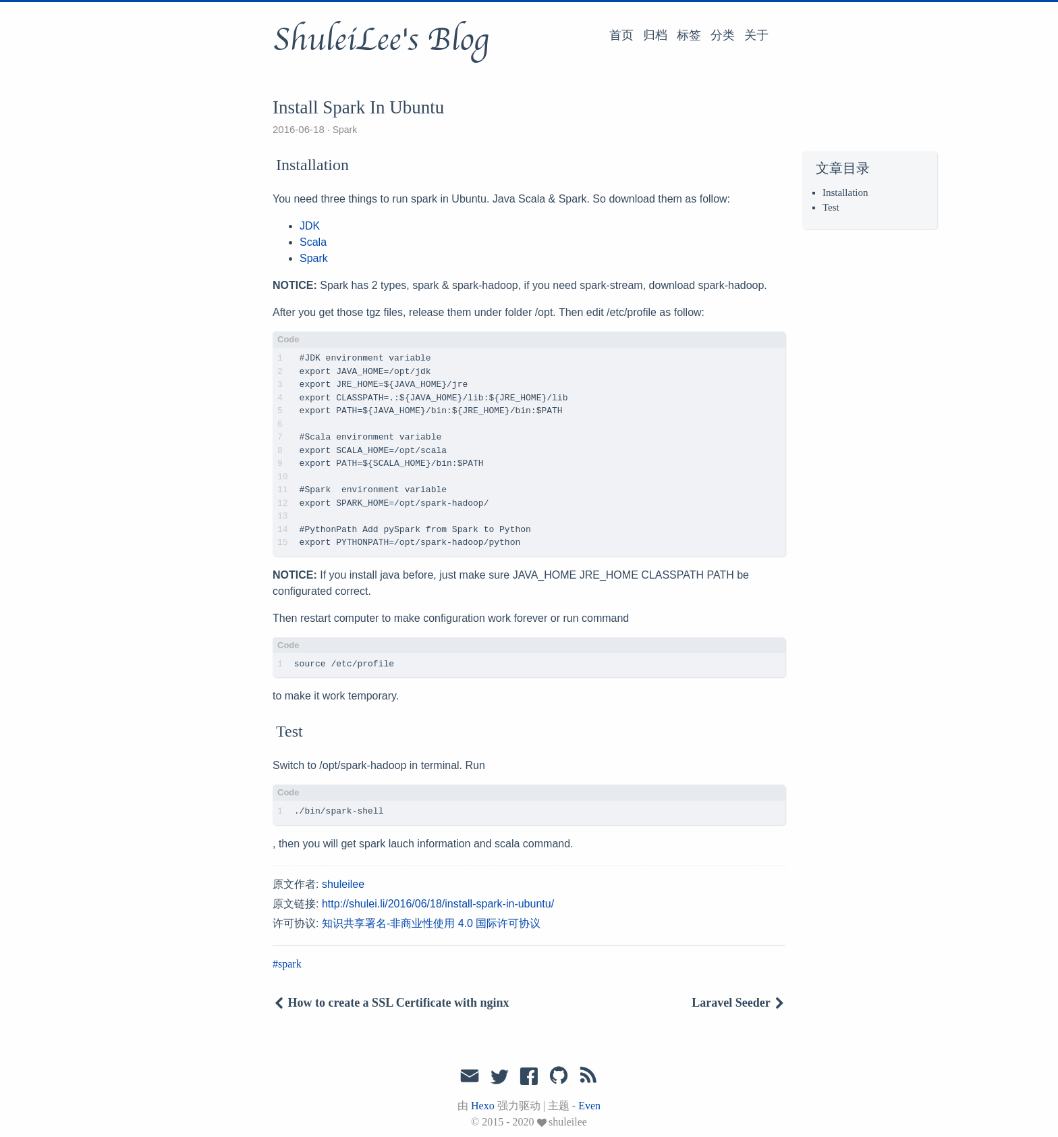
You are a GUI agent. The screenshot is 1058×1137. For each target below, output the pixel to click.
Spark (345, 129)
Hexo (483, 1105)
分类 (723, 35)
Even (589, 1105)
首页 (621, 35)
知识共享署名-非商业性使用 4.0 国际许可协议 (431, 923)
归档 (655, 35)
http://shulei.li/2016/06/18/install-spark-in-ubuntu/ (438, 903)
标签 (689, 35)
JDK (310, 226)
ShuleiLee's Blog (381, 40)
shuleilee (343, 884)
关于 (756, 35)
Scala (313, 242)
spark (290, 964)
